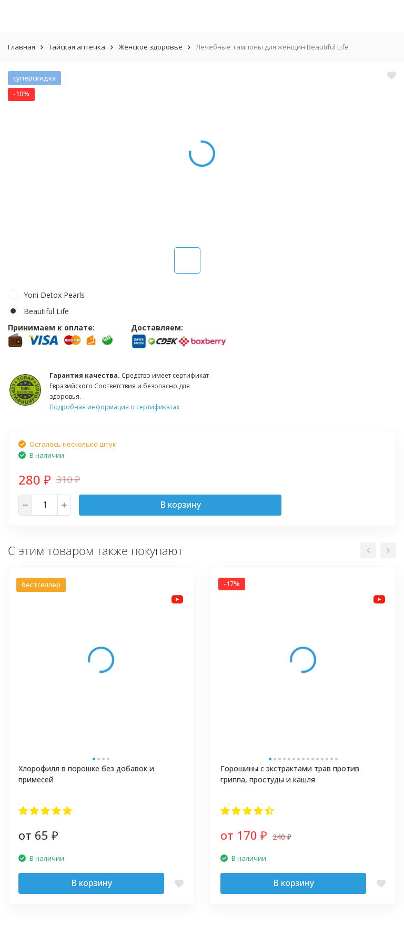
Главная (21, 47)
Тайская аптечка (76, 47)
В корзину (180, 504)
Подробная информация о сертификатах (114, 406)
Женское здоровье (150, 47)
